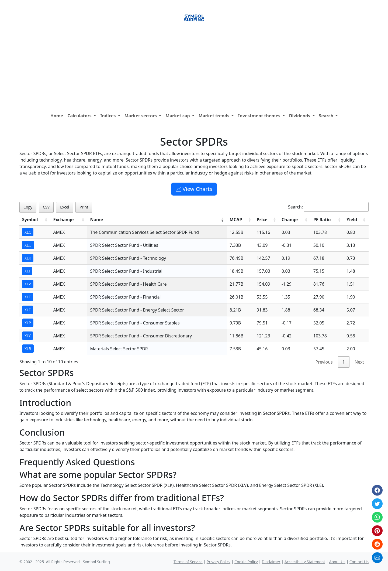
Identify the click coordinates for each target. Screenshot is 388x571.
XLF (28, 296)
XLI (27, 270)
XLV (28, 283)
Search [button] (327, 116)
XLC (28, 232)
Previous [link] (324, 362)
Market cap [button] (178, 116)
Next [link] (359, 362)
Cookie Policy (246, 561)
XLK (28, 258)
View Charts (194, 189)
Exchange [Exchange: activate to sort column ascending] (63, 220)
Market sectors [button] (141, 116)
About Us (337, 561)
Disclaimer (271, 561)
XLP (28, 322)
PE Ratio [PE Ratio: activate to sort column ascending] (322, 220)
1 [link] (343, 362)
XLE (28, 309)
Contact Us (359, 561)
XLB (28, 348)
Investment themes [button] (259, 116)
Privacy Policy (218, 561)
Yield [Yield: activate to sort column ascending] (352, 220)
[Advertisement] (194, 70)
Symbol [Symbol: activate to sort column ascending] (30, 220)
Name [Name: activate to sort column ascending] (96, 220)
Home (56, 116)
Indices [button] (108, 116)
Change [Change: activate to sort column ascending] (290, 220)
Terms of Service (188, 561)
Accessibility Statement (305, 561)
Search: (328, 207)
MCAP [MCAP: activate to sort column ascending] (236, 220)
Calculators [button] (80, 116)
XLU (28, 245)
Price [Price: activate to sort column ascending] (262, 220)
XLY (28, 335)
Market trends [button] (214, 116)
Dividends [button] (300, 116)
